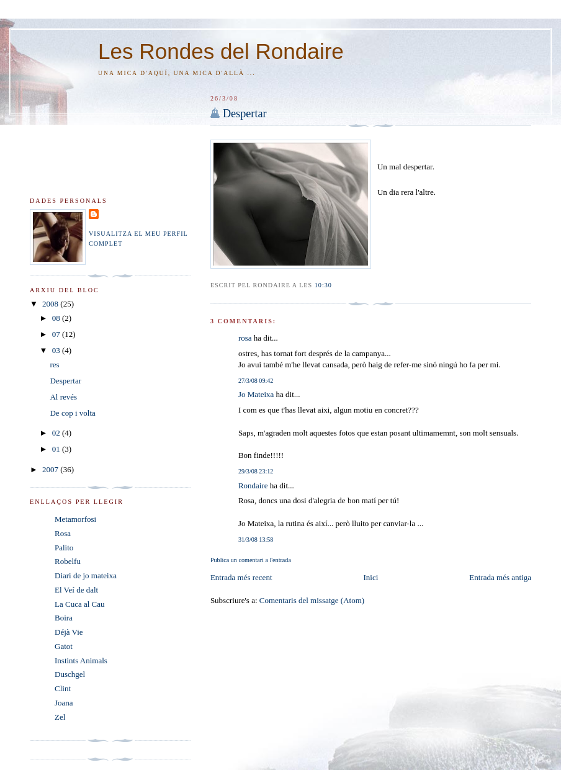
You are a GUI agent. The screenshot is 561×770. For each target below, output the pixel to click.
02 (57, 432)
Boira (64, 617)
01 (57, 449)
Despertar (245, 113)
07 (57, 334)
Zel (60, 717)
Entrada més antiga (500, 577)
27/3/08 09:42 (256, 380)
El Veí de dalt (76, 589)
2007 (51, 469)
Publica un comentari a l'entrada (250, 560)
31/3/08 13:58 (256, 539)
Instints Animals (81, 660)
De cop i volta (72, 413)
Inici (371, 577)
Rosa (63, 533)
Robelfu (68, 561)
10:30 (323, 285)
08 (57, 318)
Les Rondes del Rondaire (221, 51)
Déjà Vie (69, 632)
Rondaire (253, 485)
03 (57, 350)
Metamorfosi (75, 519)
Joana (64, 702)
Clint (63, 688)
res (54, 364)
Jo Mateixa (256, 394)
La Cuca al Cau (80, 604)
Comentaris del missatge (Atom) (311, 600)
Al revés (63, 396)
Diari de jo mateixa (86, 575)
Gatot (64, 646)
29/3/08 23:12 (256, 471)
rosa (245, 337)
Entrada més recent (241, 577)
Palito (64, 547)
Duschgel (70, 674)
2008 (51, 303)
